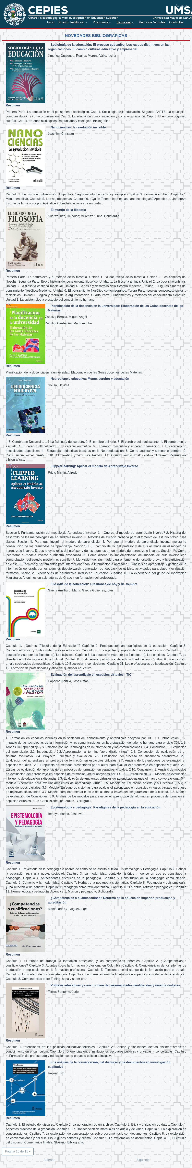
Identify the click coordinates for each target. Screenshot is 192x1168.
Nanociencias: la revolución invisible (78, 127)
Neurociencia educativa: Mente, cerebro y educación (90, 378)
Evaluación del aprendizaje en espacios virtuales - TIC (91, 674)
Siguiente (143, 1160)
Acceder (181, 5)
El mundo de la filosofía (68, 209)
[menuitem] (50, 22)
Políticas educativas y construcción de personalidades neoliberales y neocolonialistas (115, 985)
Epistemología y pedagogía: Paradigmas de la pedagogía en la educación (105, 807)
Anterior (48, 1160)
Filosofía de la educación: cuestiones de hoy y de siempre (94, 584)
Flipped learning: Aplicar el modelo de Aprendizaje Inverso (94, 466)
